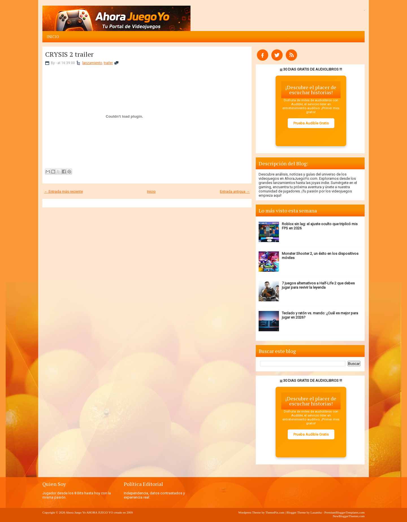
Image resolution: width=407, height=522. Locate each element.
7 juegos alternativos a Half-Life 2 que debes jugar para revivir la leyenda (318, 285)
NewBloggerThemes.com (349, 516)
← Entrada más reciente (63, 191)
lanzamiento (92, 63)
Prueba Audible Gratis (311, 123)
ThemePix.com (274, 512)
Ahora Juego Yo (76, 512)
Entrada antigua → (235, 191)
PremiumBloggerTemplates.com (344, 512)
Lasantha (316, 512)
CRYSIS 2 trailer (69, 54)
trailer (108, 63)
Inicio (53, 36)
